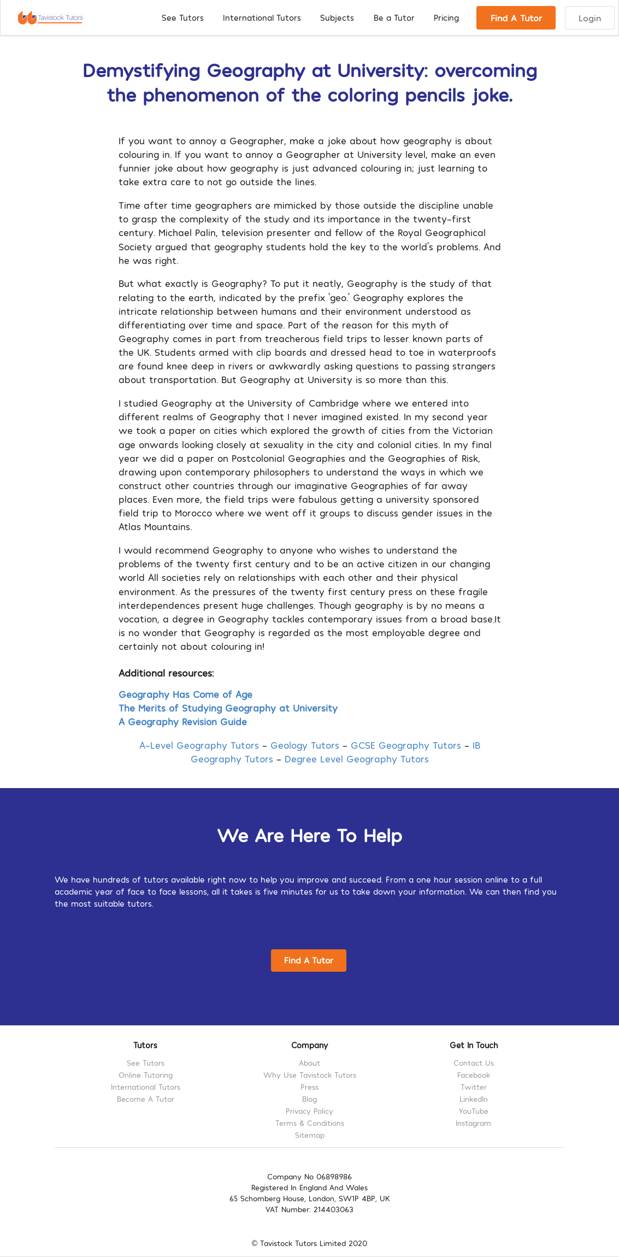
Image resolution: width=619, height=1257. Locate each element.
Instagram (473, 1122)
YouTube (473, 1110)
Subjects (337, 17)
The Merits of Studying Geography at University (228, 707)
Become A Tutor (145, 1098)
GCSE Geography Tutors (406, 744)
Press (309, 1086)
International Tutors (262, 17)
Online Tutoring (146, 1074)
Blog (309, 1098)
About (309, 1063)
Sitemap (310, 1134)
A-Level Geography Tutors (199, 744)
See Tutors (183, 17)
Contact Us (473, 1063)
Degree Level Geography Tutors (357, 758)
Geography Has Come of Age (185, 694)
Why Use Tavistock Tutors (309, 1074)
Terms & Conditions (309, 1122)
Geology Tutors (304, 744)
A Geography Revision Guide (183, 721)
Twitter (474, 1086)
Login (590, 17)
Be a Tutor (394, 17)
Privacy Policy (309, 1110)
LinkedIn (473, 1098)
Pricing (446, 17)
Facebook (473, 1074)
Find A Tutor (516, 17)
